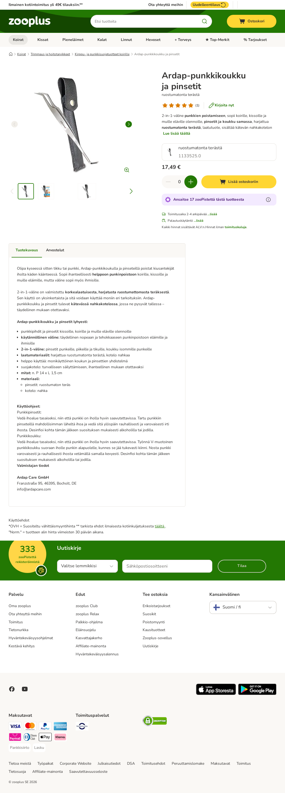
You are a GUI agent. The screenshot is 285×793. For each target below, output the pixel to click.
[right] (128, 124)
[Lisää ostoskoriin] (238, 181)
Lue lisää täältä (176, 133)
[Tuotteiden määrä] (179, 181)
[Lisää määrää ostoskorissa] (190, 181)
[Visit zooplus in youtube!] (25, 689)
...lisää (212, 214)
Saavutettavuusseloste (88, 771)
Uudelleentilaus (210, 5)
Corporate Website (75, 763)
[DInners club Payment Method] (30, 738)
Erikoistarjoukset (156, 605)
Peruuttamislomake (188, 763)
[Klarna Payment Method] (60, 738)
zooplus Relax (87, 614)
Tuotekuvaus (27, 250)
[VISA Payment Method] (15, 727)
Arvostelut (55, 250)
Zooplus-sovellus (157, 638)
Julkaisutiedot (109, 763)
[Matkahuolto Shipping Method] (82, 727)
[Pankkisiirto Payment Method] (19, 748)
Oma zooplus (20, 605)
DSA (131, 763)
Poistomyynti (154, 622)
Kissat (42, 39)
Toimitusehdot (153, 763)
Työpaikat (45, 763)
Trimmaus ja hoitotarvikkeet (50, 54)
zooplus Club (87, 605)
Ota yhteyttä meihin (165, 4)
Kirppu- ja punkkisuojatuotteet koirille (102, 54)
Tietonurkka (18, 629)
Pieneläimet (72, 39)
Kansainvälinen (224, 594)
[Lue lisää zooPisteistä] (268, 199)
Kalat (102, 39)
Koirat (18, 39)
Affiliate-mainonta (91, 646)
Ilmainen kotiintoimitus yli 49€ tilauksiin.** (46, 4)
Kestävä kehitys (22, 646)
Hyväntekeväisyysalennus (97, 654)
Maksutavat (220, 763)
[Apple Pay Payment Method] (45, 738)
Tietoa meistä (20, 763)
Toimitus (16, 622)
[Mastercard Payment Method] (30, 727)
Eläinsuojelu (86, 629)
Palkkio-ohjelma (89, 622)
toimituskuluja (236, 227)
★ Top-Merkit (217, 39)
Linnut (126, 39)
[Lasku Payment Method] (39, 748)
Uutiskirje (150, 646)
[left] (14, 124)
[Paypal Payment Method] (45, 727)
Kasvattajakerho (89, 638)
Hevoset (153, 39)
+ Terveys (183, 39)
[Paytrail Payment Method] (15, 738)
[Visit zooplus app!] (216, 693)
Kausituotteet (154, 629)
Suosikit (149, 614)
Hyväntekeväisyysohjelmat (31, 638)
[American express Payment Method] (60, 727)
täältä (160, 526)
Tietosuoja (17, 771)
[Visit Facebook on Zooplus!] (12, 689)
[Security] (155, 721)
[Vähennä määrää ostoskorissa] (168, 181)
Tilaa (242, 565)
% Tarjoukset (255, 39)
